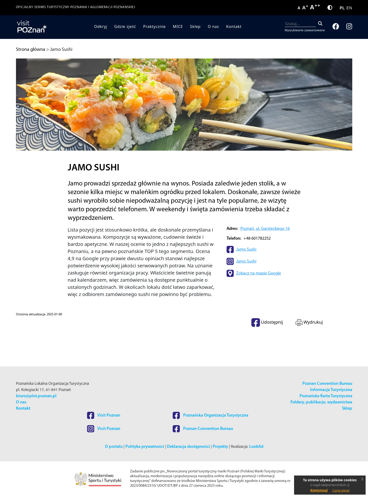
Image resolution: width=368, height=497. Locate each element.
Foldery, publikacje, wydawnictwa (321, 402)
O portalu (114, 446)
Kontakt (233, 26)
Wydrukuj (309, 322)
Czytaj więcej (341, 490)
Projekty (220, 446)
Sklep (195, 26)
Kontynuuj (319, 490)
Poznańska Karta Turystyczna (326, 396)
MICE (178, 26)
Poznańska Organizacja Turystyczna (210, 415)
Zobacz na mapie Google (258, 273)
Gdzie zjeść (125, 26)
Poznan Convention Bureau (327, 383)
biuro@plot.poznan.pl (36, 396)
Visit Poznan (103, 415)
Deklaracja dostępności (188, 446)
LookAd (256, 446)
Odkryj (100, 26)
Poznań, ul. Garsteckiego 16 (265, 229)
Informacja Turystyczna (331, 390)
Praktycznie (154, 26)
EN (349, 8)
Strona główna (30, 49)
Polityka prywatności (144, 446)
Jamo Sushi (246, 249)
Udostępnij (267, 322)
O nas (213, 26)
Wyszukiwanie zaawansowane (305, 30)
